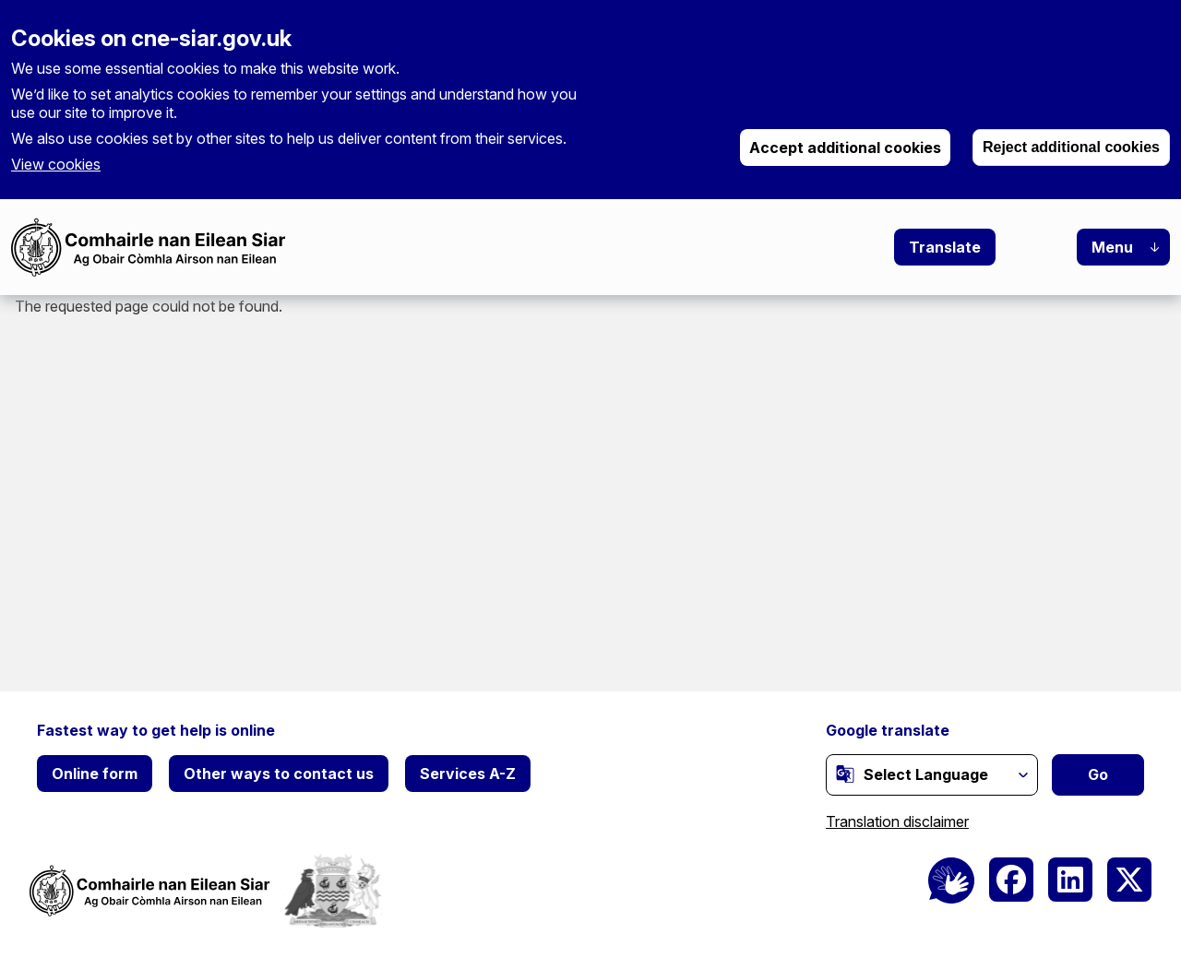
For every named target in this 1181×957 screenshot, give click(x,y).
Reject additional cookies (1071, 147)
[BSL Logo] (951, 880)
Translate (945, 247)
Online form (94, 773)
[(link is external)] (845, 773)
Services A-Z (468, 773)
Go (1098, 774)
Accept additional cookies (845, 147)
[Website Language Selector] (932, 775)
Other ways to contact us (279, 773)
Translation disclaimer (897, 821)
